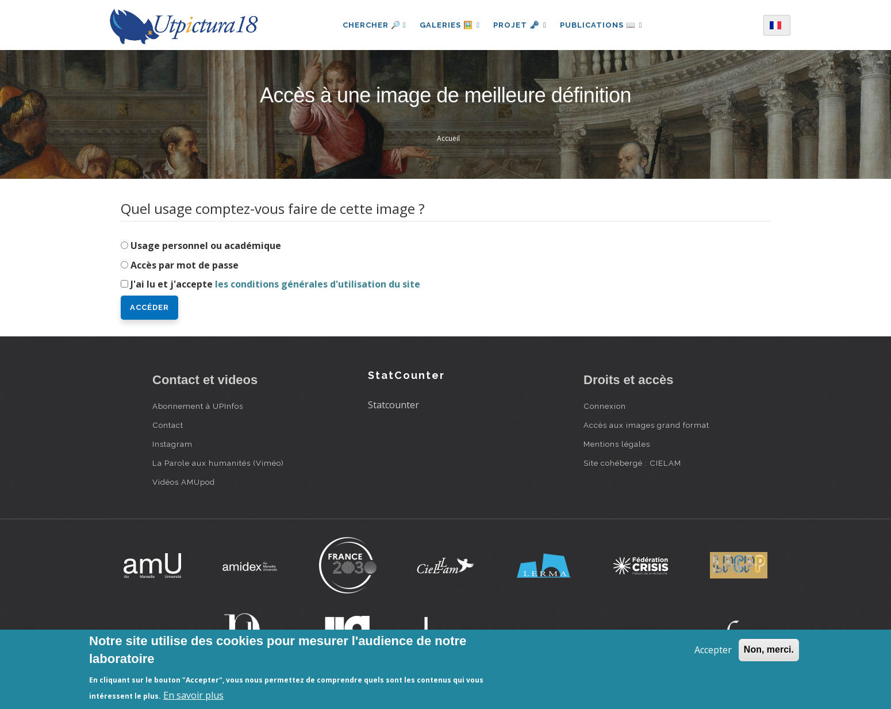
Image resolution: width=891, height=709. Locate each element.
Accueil (448, 138)
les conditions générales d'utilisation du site (317, 284)
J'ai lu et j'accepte (275, 284)
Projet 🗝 (520, 25)
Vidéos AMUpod (183, 481)
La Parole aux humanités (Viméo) (218, 462)
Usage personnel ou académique (205, 245)
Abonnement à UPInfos (197, 406)
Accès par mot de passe (184, 265)
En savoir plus (193, 695)
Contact (167, 425)
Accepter (713, 649)
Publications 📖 (601, 25)
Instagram (172, 444)
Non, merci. (769, 649)
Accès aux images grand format (646, 425)
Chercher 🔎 (373, 25)
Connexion (604, 406)
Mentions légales (616, 444)
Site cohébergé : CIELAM (632, 462)
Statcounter (393, 404)
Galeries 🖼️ (449, 25)
